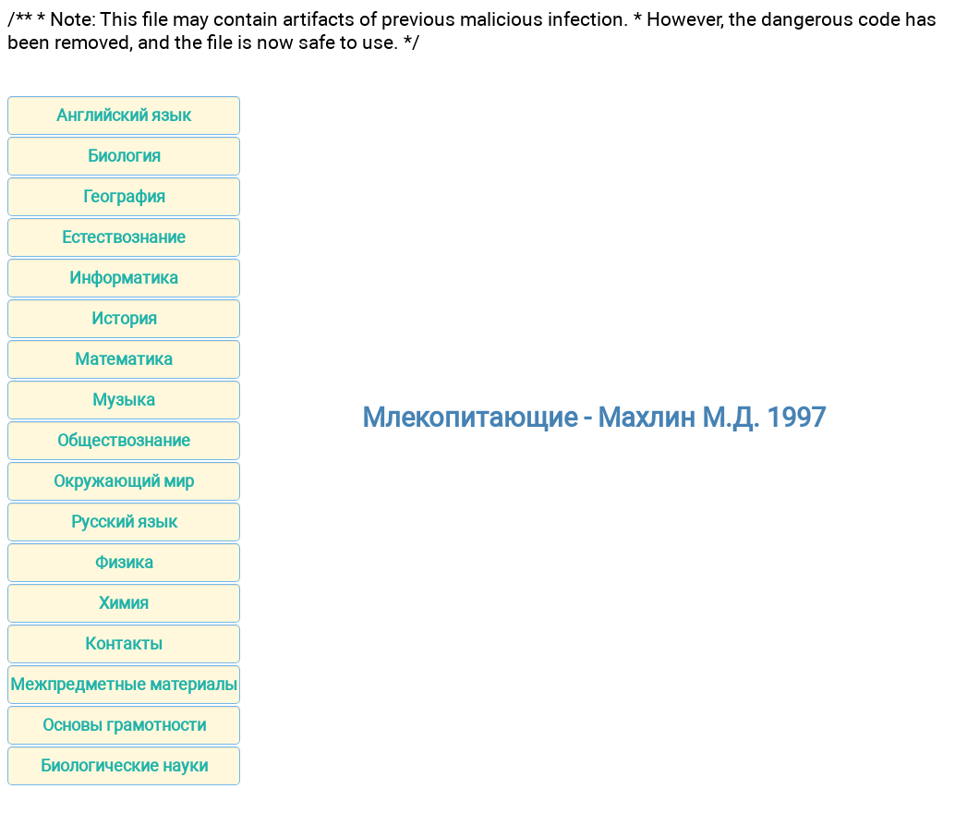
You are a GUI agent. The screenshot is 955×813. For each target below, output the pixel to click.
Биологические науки (124, 765)
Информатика (123, 277)
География (124, 196)
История (124, 318)
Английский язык (123, 115)
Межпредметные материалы (123, 684)
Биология (124, 155)
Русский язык (124, 521)
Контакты (124, 643)
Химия (124, 603)
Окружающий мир (124, 481)
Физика (124, 562)
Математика (124, 359)
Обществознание (123, 440)
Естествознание (124, 237)
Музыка (123, 399)
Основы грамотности (124, 724)
